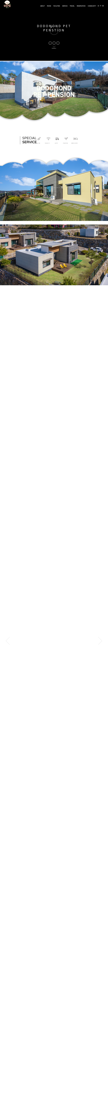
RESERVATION (81, 6)
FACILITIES (56, 6)
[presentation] (8, 640)
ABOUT (42, 6)
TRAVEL (72, 6)
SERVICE (64, 6)
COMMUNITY (92, 6)
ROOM (49, 6)
